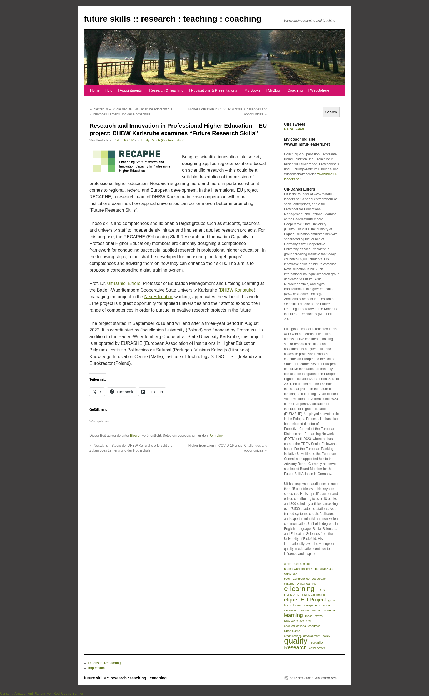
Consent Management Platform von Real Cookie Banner (41, 693)
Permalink (216, 435)
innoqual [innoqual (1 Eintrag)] (324, 605)
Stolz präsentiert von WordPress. (314, 678)
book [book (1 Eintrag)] (287, 578)
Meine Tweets (294, 129)
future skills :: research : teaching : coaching (172, 18)
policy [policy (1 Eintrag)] (326, 635)
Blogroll (135, 435)
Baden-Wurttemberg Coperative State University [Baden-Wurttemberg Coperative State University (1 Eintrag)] (308, 571)
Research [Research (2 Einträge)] (295, 647)
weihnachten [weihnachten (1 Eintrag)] (317, 648)
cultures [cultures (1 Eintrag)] (289, 583)
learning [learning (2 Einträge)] (293, 615)
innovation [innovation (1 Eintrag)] (291, 610)
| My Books (251, 90)
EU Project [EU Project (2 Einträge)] (313, 599)
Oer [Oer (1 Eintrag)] (308, 620)
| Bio (109, 90)
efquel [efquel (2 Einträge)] (291, 599)
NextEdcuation (158, 296)
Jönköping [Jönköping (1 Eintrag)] (329, 610)
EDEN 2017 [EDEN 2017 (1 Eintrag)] (292, 594)
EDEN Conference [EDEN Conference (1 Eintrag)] (314, 594)
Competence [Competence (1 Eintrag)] (301, 578)
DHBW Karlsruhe (237, 290)
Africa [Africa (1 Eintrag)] (287, 563)
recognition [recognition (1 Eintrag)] (317, 642)
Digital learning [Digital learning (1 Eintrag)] (306, 583)
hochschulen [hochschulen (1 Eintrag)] (292, 605)
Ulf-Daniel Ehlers (123, 283)
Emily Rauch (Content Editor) (162, 140)
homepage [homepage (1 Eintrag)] (310, 605)
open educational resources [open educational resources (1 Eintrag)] (302, 625)
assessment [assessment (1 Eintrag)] (302, 563)
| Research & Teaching (165, 90)
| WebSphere (318, 90)
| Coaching (294, 90)
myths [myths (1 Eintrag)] (319, 615)
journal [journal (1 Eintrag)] (316, 610)
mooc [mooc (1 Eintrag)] (308, 615)
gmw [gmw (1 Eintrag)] (331, 600)
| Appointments (130, 90)
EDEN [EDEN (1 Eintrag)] (321, 589)
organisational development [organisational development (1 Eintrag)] (302, 635)
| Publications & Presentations (213, 90)
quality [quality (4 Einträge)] (296, 640)
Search (331, 112)
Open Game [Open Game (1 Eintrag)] (292, 630)
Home (95, 90)
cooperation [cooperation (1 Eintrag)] (319, 578)
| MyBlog (273, 90)
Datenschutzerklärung (104, 663)
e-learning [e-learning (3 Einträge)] (299, 588)
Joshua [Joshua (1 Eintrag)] (304, 610)
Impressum (96, 668)
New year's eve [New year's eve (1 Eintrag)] (294, 620)
